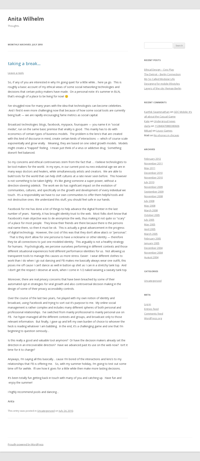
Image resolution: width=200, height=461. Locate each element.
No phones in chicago (166, 135)
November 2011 (153, 163)
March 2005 (151, 234)
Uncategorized (46, 411)
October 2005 (152, 215)
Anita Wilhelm (26, 18)
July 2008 (149, 201)
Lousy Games (164, 130)
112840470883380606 (167, 126)
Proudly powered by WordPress (25, 444)
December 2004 (153, 248)
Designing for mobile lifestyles (162, 83)
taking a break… (24, 63)
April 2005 (149, 229)
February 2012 (152, 159)
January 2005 (151, 243)
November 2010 (153, 177)
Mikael (148, 130)
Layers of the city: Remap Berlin (162, 88)
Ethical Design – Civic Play (159, 69)
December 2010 (153, 173)
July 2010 (149, 182)
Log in (147, 304)
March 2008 (151, 210)
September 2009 (153, 191)
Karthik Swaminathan (157, 112)
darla (147, 126)
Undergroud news (164, 121)
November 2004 (153, 252)
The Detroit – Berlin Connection (162, 74)
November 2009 (153, 187)
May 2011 (149, 168)
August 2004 (151, 257)
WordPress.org (153, 318)
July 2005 (149, 220)
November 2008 (153, 196)
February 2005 (152, 238)
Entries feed (151, 309)
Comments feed (153, 313)
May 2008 (149, 205)
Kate (147, 121)
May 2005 (149, 224)
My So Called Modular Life (159, 79)
